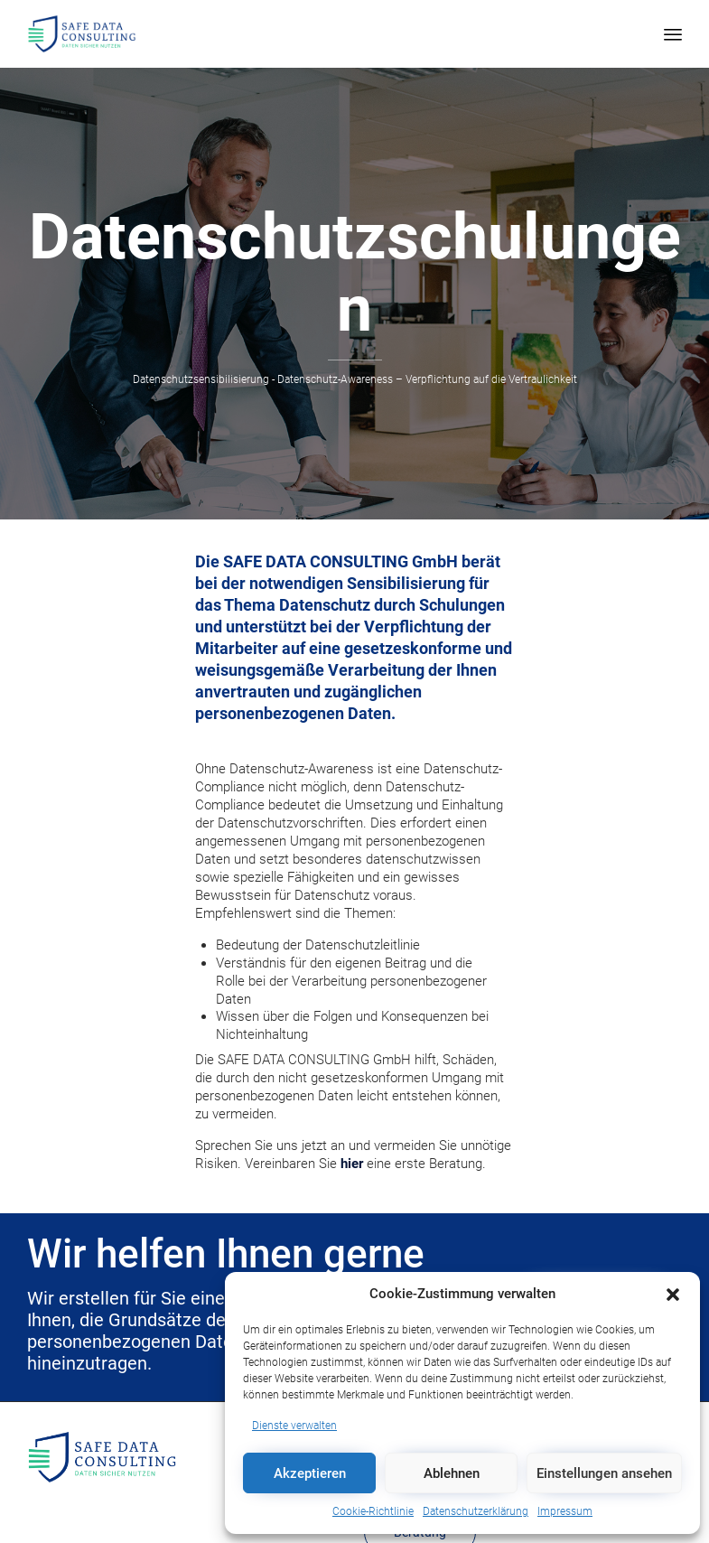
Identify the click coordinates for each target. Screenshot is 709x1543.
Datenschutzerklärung (475, 1511)
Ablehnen (452, 1473)
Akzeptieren (310, 1473)
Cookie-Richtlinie (373, 1511)
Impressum (564, 1511)
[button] (673, 1295)
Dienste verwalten (294, 1425)
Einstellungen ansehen (604, 1473)
